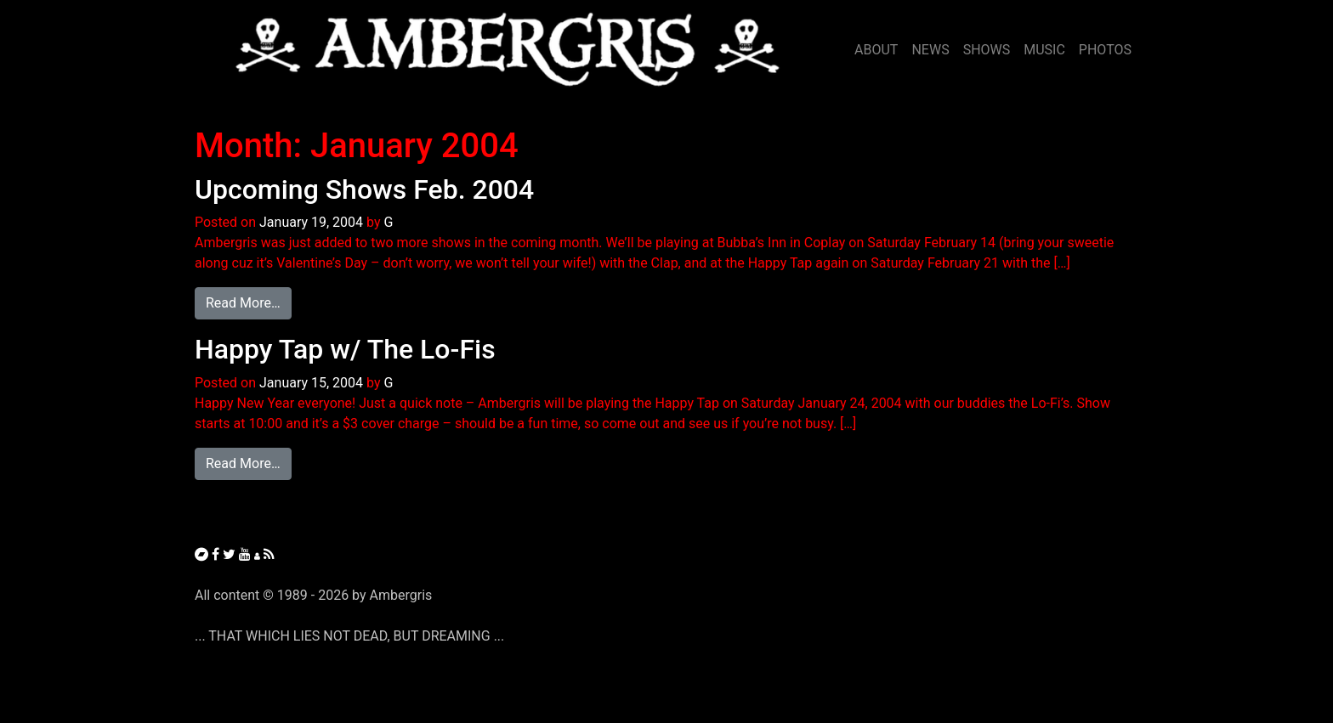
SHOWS (987, 50)
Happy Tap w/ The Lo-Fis (345, 349)
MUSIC (1044, 50)
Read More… (249, 301)
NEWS (930, 50)
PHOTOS (1105, 50)
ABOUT (876, 50)
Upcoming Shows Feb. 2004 (364, 189)
